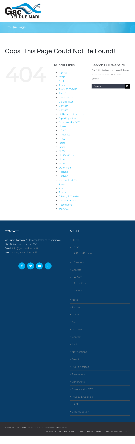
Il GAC (62, 130)
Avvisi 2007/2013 (68, 89)
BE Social (62, 427)
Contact (63, 105)
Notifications (66, 155)
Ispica (62, 142)
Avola (62, 76)
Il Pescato (64, 134)
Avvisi (62, 85)
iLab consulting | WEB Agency (43, 427)
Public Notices (67, 200)
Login (126, 431)
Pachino (63, 171)
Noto (62, 159)
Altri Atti (63, 72)
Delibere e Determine (72, 114)
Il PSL (62, 138)
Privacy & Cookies (69, 196)
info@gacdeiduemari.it (25, 248)
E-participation (67, 118)
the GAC (64, 208)
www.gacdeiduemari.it (24, 252)
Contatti (63, 109)
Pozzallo (64, 188)
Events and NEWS (69, 122)
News (79, 290)
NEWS (62, 151)
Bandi (62, 93)
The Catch (82, 283)
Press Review (84, 253)
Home (62, 126)
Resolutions (65, 204)
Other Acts (65, 167)
